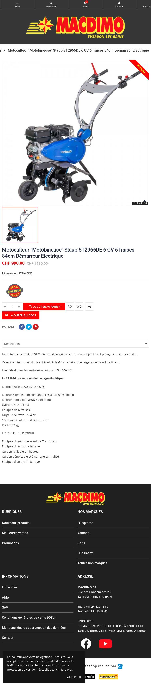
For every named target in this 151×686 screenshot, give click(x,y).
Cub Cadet (85, 553)
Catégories (17, 2)
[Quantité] (12, 306)
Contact (7, 638)
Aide (5, 597)
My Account (119, 2)
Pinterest (36, 327)
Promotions (10, 543)
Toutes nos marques (92, 563)
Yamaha (83, 533)
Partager (22, 327)
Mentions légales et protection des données (34, 628)
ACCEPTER (74, 677)
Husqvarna (85, 523)
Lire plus (67, 669)
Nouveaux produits (15, 523)
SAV (5, 607)
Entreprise (9, 587)
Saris (81, 543)
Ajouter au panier (44, 307)
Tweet (29, 327)
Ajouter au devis (20, 315)
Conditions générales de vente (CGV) (29, 617)
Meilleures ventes (15, 533)
